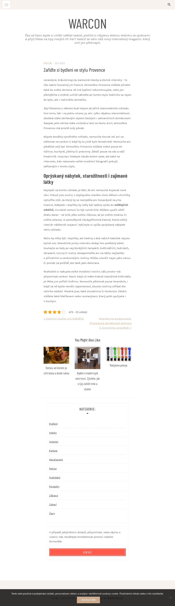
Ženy (52, 513)
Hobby (53, 432)
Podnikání (54, 477)
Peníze (53, 468)
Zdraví (53, 504)
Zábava (53, 495)
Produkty (54, 486)
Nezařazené (56, 459)
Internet (53, 441)
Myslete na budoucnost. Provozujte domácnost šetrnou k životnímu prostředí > (110, 323)
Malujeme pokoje (118, 365)
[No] (170, 597)
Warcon (87, 23)
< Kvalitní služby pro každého (64, 318)
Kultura (53, 450)
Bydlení (48, 63)
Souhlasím (88, 599)
